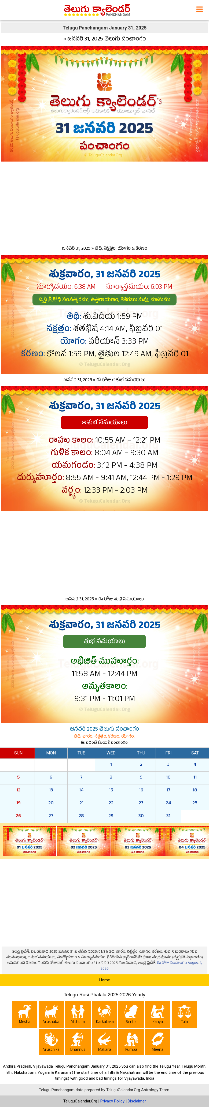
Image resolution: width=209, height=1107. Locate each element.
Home (104, 980)
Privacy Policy (112, 1101)
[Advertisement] (104, 202)
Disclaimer (137, 1101)
